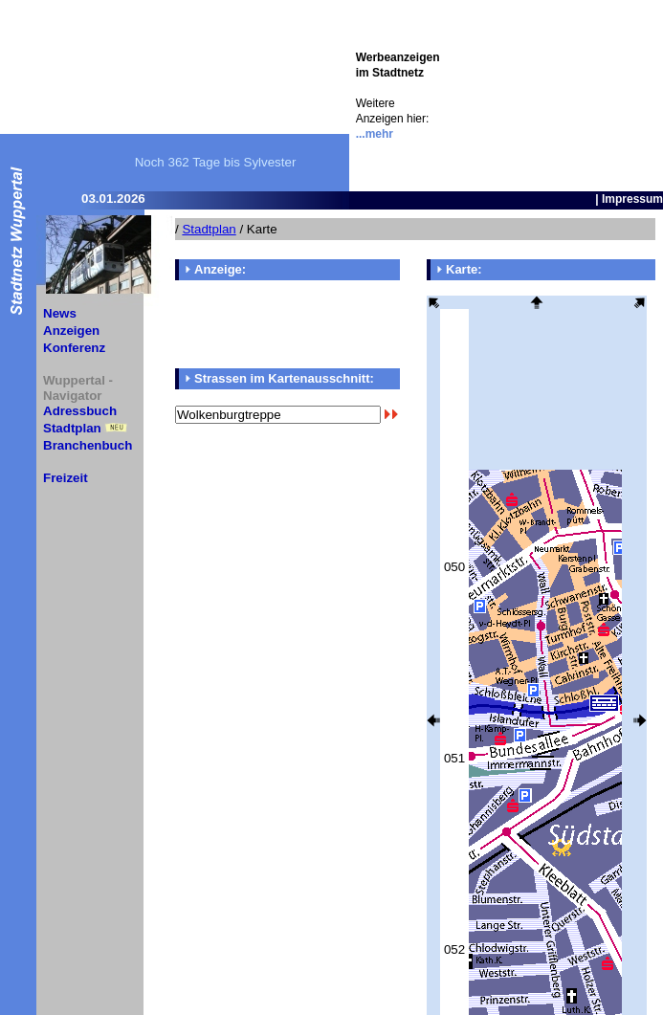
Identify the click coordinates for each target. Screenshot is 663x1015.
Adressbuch (80, 411)
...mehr (374, 134)
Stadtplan (72, 428)
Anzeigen (71, 330)
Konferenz (74, 348)
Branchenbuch (87, 445)
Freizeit (65, 478)
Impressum (632, 199)
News (60, 313)
